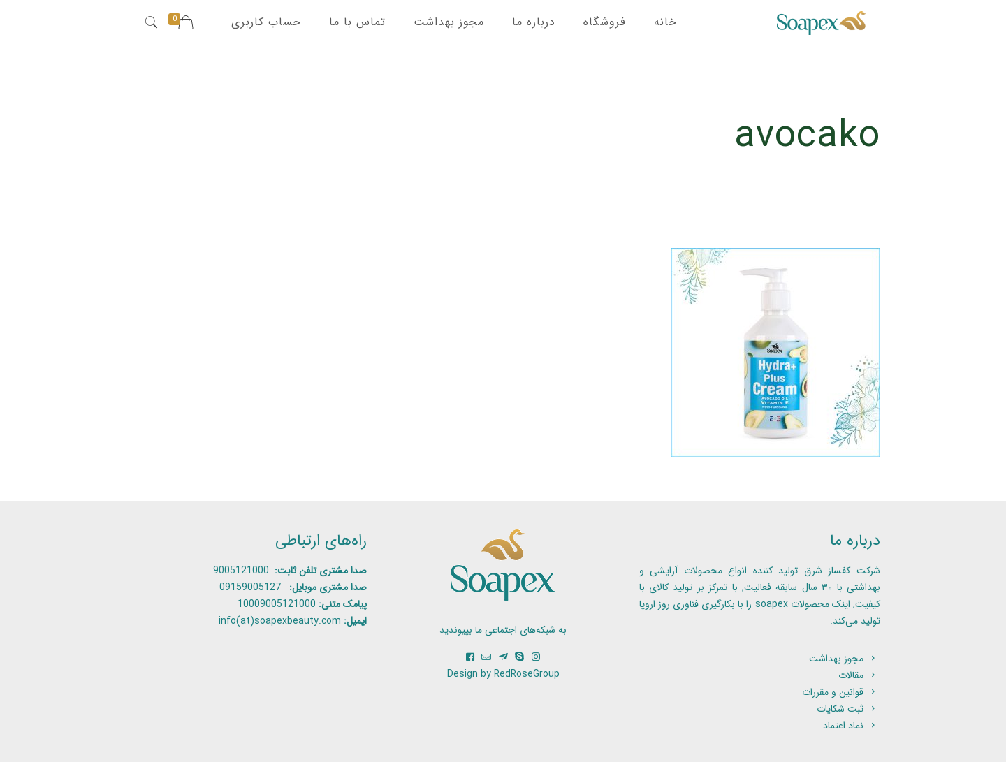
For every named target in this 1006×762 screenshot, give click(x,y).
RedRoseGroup (527, 674)
